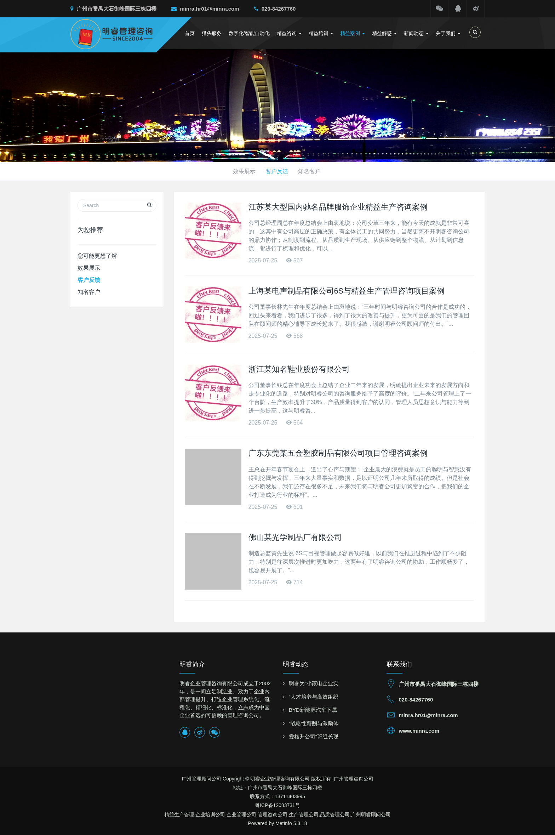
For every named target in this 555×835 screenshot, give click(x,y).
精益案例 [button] (352, 33)
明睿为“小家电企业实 (313, 683)
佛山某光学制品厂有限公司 (295, 537)
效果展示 (243, 171)
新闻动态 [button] (416, 33)
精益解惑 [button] (384, 33)
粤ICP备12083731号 (277, 805)
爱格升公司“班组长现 (313, 736)
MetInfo (283, 823)
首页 (190, 33)
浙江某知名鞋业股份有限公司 (299, 369)
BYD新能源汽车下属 (313, 710)
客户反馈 (277, 171)
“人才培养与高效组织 (313, 697)
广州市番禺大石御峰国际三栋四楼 (113, 8)
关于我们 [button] (448, 33)
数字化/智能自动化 (249, 33)
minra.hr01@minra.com (205, 8)
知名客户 (311, 171)
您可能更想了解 (97, 256)
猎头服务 (212, 33)
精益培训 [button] (321, 33)
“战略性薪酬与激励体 (313, 723)
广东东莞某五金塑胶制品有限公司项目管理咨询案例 (338, 453)
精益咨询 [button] (289, 33)
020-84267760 (275, 8)
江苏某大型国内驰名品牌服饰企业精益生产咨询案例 (338, 207)
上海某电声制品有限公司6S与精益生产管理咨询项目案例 (346, 290)
